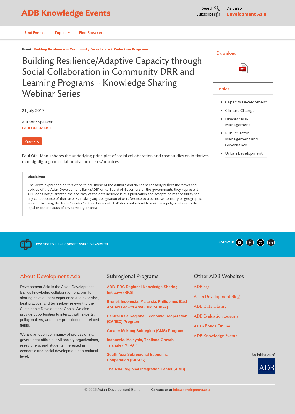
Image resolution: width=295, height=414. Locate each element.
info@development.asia (191, 390)
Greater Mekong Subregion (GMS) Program (145, 331)
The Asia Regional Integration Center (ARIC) (146, 369)
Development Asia (246, 14)
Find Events (35, 32)
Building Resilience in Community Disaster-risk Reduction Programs (91, 49)
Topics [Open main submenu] (60, 32)
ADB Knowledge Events (215, 336)
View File (32, 141)
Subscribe (208, 14)
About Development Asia (50, 276)
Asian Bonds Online (212, 326)
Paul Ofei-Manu (36, 127)
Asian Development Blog (217, 297)
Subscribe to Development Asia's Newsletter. (64, 243)
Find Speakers (91, 32)
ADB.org (201, 287)
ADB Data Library (210, 306)
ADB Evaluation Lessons (216, 316)
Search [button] (211, 8)
